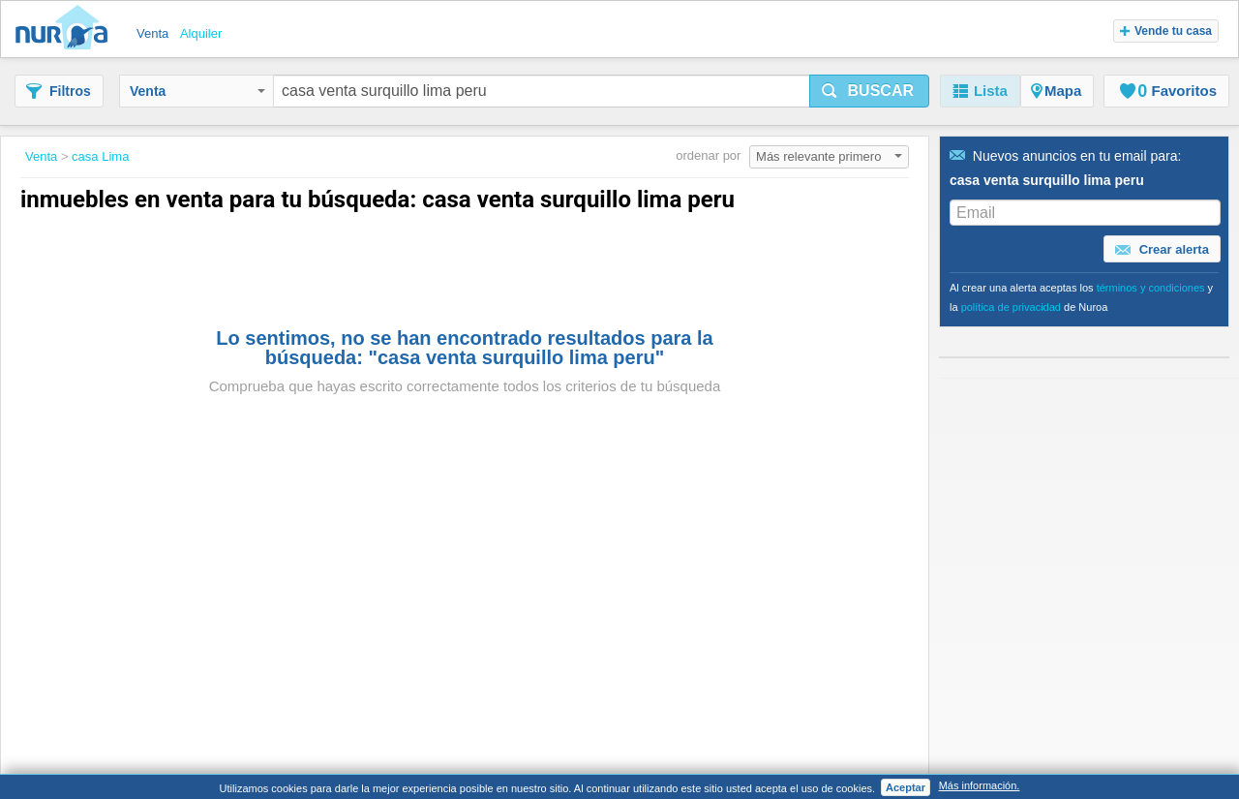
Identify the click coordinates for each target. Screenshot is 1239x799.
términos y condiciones (1151, 287)
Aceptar (905, 787)
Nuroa (66, 29)
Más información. (979, 785)
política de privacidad (1011, 307)
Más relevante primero (829, 156)
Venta (197, 91)
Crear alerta (1162, 250)
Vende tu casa (1166, 31)
